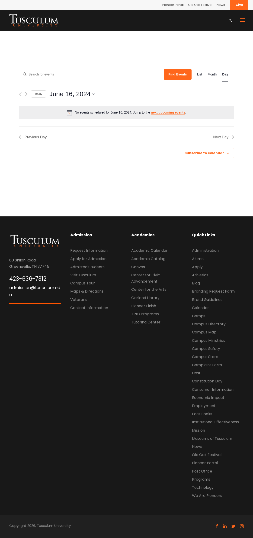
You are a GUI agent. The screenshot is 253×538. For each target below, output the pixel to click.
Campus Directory (209, 324)
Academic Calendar (149, 250)
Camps (198, 316)
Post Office (202, 471)
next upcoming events (168, 112)
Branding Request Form (213, 291)
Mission (198, 430)
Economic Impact (208, 397)
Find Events (177, 74)
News (221, 5)
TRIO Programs (145, 314)
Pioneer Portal (173, 5)
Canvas (138, 267)
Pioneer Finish (143, 306)
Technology (203, 487)
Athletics (200, 275)
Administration (205, 250)
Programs (201, 479)
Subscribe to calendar (204, 153)
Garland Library (145, 297)
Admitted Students (87, 267)
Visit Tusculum (83, 275)
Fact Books (202, 414)
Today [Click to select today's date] (38, 93)
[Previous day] (20, 94)
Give (239, 5)
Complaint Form (207, 365)
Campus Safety (206, 348)
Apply (197, 267)
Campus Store (205, 356)
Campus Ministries (208, 340)
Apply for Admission (88, 258)
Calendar (200, 307)
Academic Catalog (148, 258)
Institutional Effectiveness (215, 422)
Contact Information (89, 307)
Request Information (89, 250)
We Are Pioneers (207, 495)
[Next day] (26, 94)
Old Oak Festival (200, 5)
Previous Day (33, 137)
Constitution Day (207, 381)
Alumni (198, 258)
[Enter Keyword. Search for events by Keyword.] (91, 74)
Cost (196, 373)
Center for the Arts (148, 289)
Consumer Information (213, 389)
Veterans (78, 299)
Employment (204, 405)
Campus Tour (82, 283)
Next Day (223, 137)
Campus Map (204, 332)
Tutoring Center (145, 322)
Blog (196, 283)
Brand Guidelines (207, 299)
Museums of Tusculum (212, 438)
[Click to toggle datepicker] (72, 94)
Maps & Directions (86, 291)
